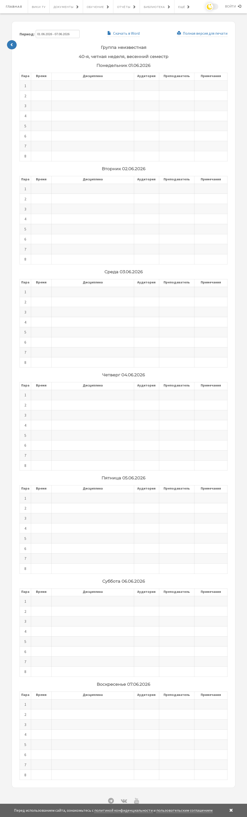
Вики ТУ (39, 7)
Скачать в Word (123, 33)
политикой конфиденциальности (123, 810)
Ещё (181, 7)
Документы (64, 7)
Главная (14, 6)
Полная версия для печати (202, 33)
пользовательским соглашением (184, 810)
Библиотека (154, 7)
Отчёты (123, 7)
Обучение (95, 7)
